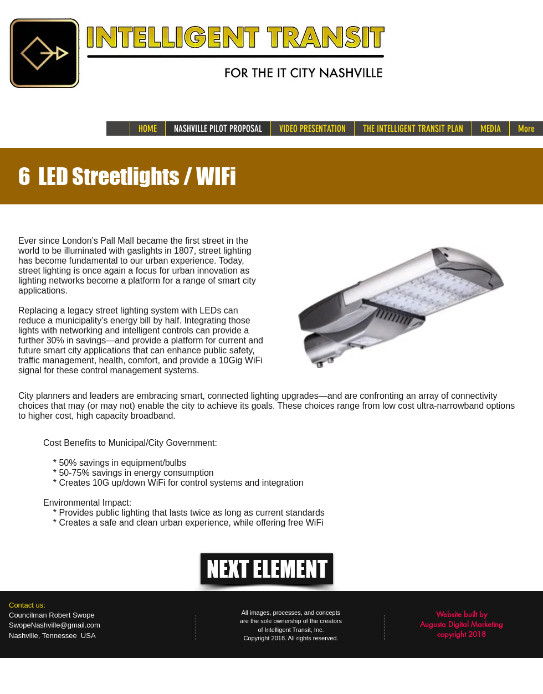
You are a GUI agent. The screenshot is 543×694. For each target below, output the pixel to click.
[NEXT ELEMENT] (267, 568)
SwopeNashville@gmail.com (54, 625)
